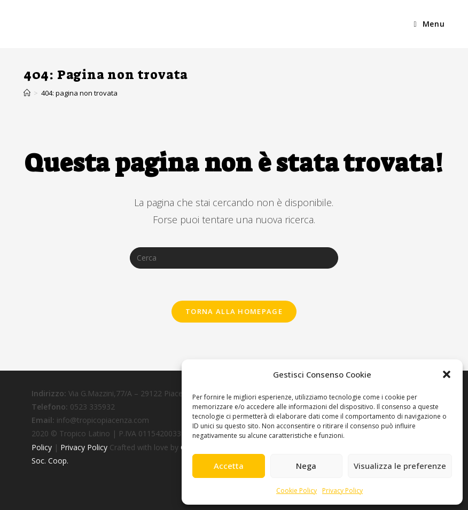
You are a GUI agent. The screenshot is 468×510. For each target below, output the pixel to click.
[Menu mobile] (429, 24)
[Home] (27, 93)
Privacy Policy (342, 490)
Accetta (229, 465)
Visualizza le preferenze (400, 465)
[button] (446, 374)
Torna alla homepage (234, 311)
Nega (306, 465)
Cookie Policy (296, 490)
